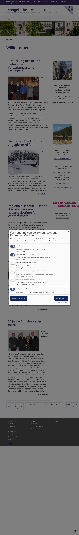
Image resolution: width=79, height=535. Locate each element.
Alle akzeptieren (61, 298)
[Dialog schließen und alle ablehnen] (68, 231)
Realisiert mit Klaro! (63, 302)
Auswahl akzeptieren (18, 298)
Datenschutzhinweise (48, 241)
